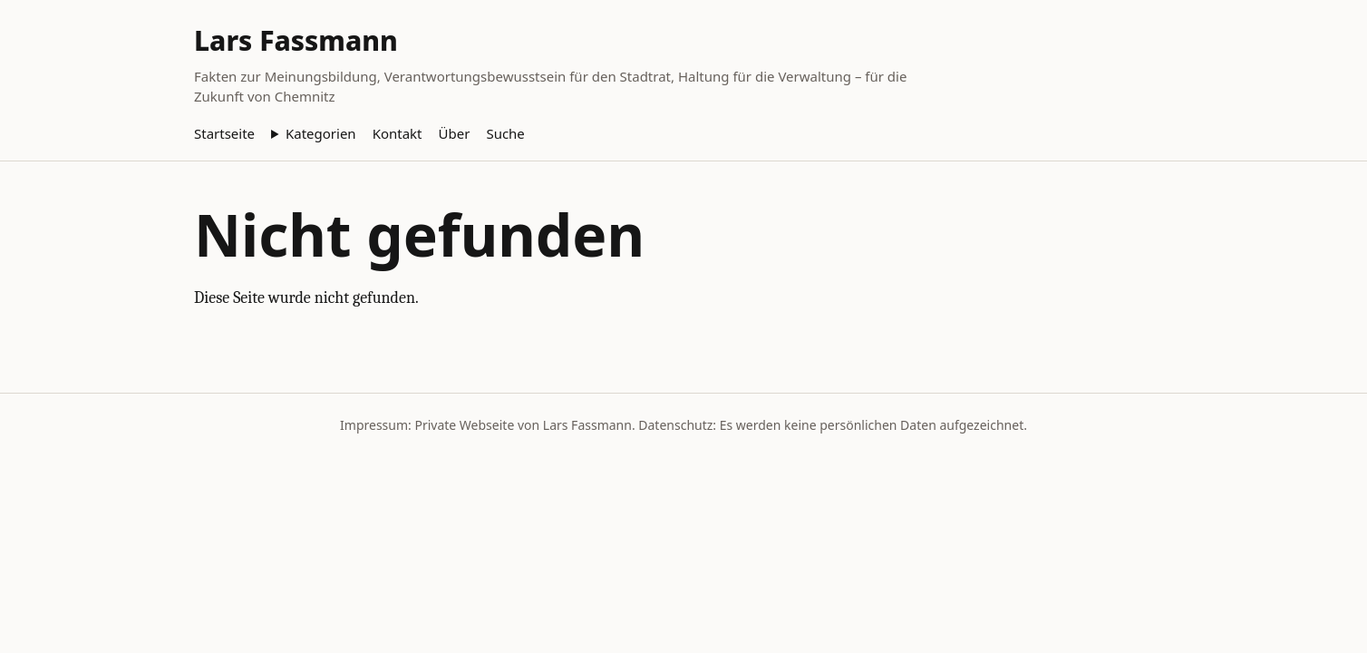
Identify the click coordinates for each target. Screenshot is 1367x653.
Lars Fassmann (296, 40)
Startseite (224, 133)
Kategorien (321, 133)
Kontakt (397, 133)
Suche (505, 133)
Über (454, 133)
